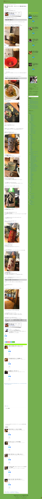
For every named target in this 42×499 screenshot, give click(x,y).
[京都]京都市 (32, 135)
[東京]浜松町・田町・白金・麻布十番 (9, 383)
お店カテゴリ (31, 122)
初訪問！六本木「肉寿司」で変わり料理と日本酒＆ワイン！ (15, 479)
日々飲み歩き (31, 200)
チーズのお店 (32, 124)
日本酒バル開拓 (32, 204)
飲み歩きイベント (32, 202)
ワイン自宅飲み (32, 198)
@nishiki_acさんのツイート (32, 111)
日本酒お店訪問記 (15, 383)
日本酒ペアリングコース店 (33, 130)
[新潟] (31, 150)
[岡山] (31, 146)
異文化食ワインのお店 (33, 131)
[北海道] (31, 138)
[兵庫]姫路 (32, 137)
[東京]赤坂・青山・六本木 (33, 171)
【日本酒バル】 (32, 123)
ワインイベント (32, 196)
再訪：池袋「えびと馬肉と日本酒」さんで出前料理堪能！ (12, 492)
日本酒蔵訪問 (32, 120)
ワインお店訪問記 (32, 195)
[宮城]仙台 (32, 143)
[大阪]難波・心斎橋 (32, 142)
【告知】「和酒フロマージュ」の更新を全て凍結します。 (35, 16)
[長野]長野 (32, 178)
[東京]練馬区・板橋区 (33, 169)
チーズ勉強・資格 (32, 193)
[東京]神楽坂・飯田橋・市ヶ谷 (34, 168)
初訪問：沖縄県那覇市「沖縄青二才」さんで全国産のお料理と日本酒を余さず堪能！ (35, 28)
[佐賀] (31, 136)
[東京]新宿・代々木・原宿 (33, 158)
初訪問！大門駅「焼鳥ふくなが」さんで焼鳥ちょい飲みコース (15, 454)
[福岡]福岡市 (32, 175)
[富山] (31, 144)
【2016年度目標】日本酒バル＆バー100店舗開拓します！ (15, 358)
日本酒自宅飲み (32, 119)
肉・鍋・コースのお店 (19, 383)
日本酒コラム (31, 203)
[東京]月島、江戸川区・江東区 (34, 160)
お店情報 (30, 134)
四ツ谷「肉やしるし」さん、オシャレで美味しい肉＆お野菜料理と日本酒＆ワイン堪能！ (35, 64)
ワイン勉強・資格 (32, 197)
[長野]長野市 (32, 179)
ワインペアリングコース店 (33, 126)
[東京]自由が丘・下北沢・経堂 (34, 170)
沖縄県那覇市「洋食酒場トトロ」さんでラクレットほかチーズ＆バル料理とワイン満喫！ (35, 40)
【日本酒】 (31, 114)
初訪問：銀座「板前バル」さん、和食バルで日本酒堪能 (14, 429)
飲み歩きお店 (23, 383)
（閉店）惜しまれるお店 (33, 133)
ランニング (32, 189)
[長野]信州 (32, 177)
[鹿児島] (31, 182)
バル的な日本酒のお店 (33, 125)
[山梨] (31, 145)
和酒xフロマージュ (7, 1)
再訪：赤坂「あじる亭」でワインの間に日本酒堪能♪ (14, 441)
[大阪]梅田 (32, 141)
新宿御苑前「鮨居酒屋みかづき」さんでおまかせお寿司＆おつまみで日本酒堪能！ (35, 52)
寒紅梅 (25, 383)
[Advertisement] (10, 390)
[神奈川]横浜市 (32, 174)
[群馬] (31, 176)
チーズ (30, 192)
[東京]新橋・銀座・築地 (33, 159)
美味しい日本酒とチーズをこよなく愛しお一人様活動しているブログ (21, 496)
